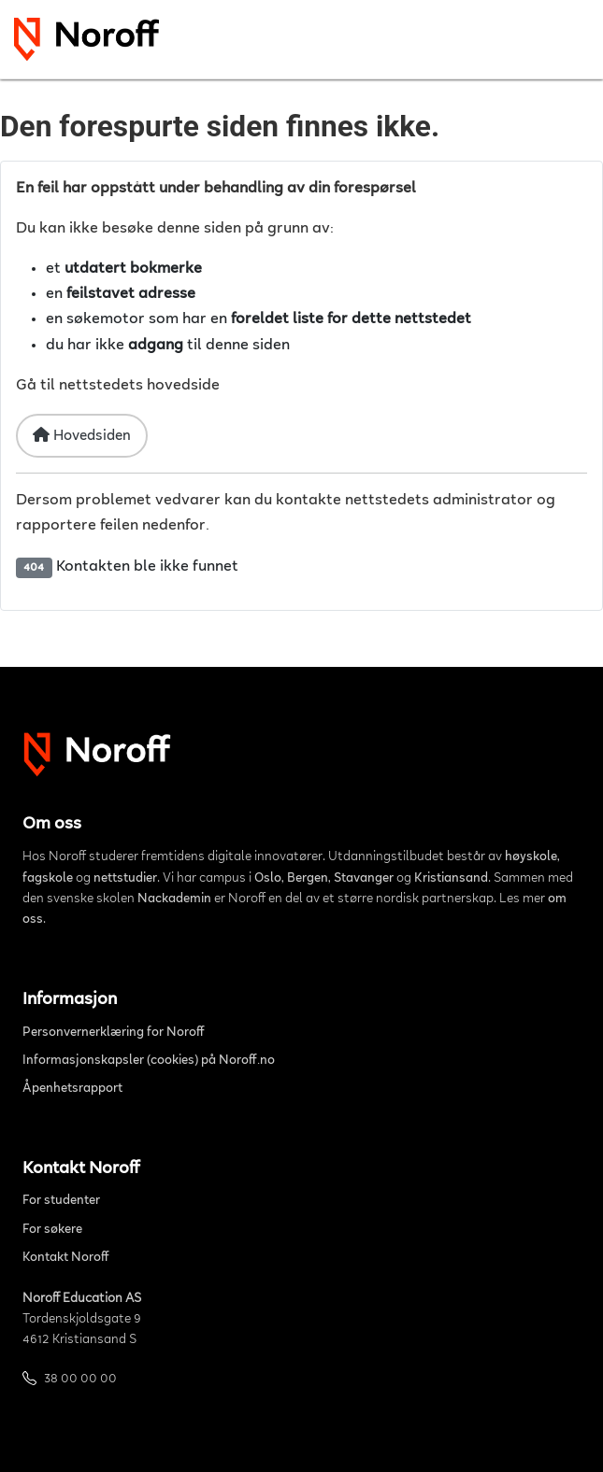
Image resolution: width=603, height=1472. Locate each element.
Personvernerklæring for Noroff (113, 1033)
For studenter (61, 1201)
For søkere (52, 1230)
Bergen (307, 878)
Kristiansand (451, 878)
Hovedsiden (82, 435)
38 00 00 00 (80, 1379)
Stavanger (364, 878)
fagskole (47, 878)
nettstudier (125, 878)
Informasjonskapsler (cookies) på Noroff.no (148, 1061)
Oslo (267, 878)
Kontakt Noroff (65, 1258)
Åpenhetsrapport (72, 1089)
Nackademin (174, 899)
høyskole (531, 857)
